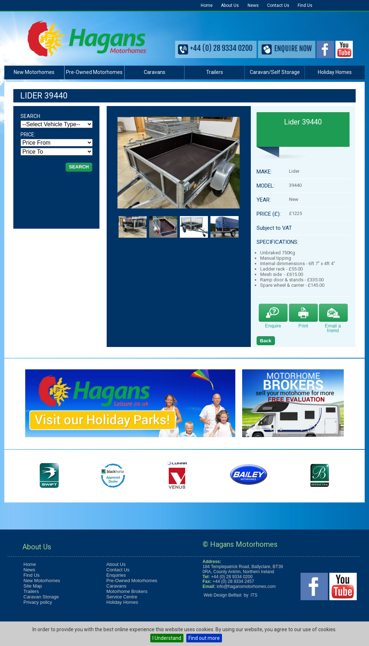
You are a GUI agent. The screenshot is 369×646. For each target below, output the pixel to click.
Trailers (214, 72)
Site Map (32, 586)
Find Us (305, 5)
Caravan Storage (41, 596)
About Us (230, 5)
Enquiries (116, 575)
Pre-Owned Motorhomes (94, 72)
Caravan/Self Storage (275, 72)
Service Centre (121, 596)
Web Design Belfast (222, 595)
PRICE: (28, 134)
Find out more (204, 638)
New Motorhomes (34, 72)
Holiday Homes (335, 72)
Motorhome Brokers (126, 591)
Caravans (154, 72)
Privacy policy (37, 602)
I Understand (166, 638)
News (253, 5)
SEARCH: (31, 116)
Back (265, 340)
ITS (254, 595)
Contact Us (278, 5)
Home (207, 5)
